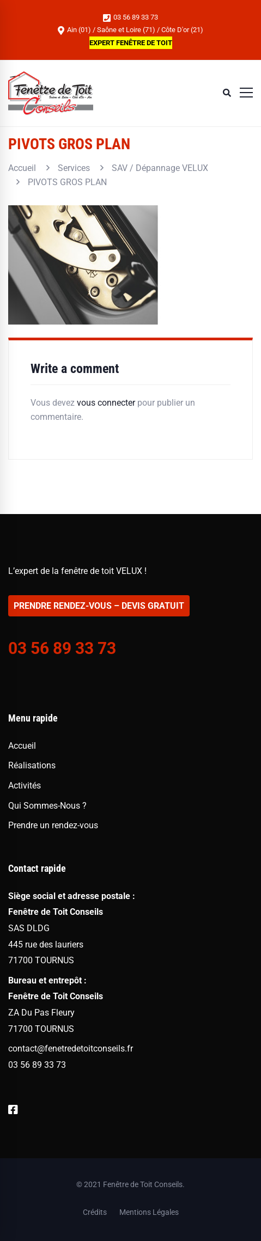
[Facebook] (13, 1110)
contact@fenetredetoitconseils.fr (70, 1048)
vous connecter (106, 403)
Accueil (22, 168)
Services (74, 168)
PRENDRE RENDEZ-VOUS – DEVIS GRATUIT (99, 606)
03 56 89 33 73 (130, 17)
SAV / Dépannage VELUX (160, 168)
